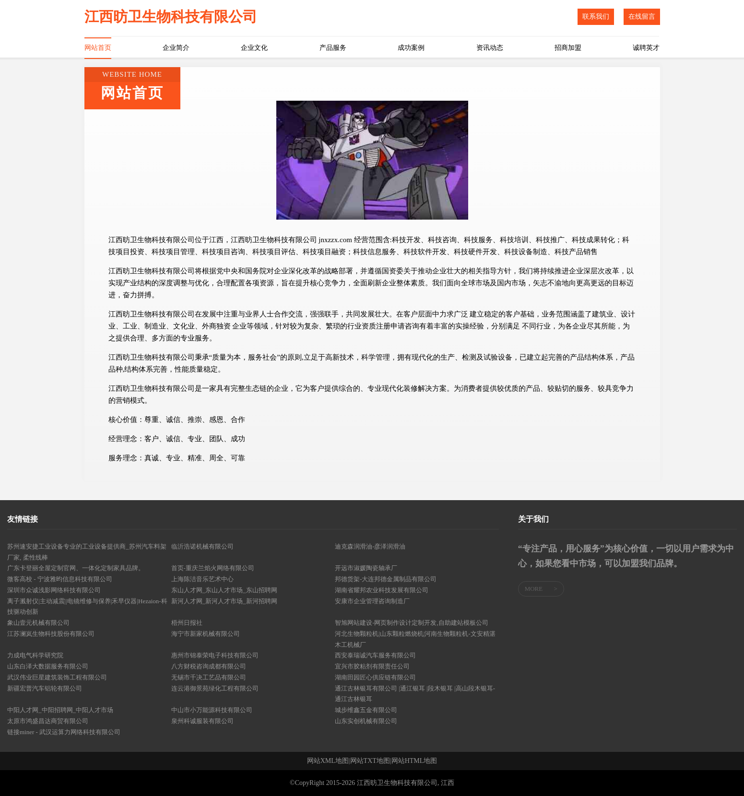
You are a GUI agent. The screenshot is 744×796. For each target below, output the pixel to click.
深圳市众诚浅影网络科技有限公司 (54, 590)
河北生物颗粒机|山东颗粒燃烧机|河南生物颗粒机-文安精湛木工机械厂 (415, 639)
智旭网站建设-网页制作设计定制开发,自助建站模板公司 (411, 622)
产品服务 (332, 47)
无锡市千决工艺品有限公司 (208, 677)
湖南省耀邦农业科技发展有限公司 (381, 590)
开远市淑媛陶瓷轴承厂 (366, 568)
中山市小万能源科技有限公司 (211, 710)
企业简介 (176, 47)
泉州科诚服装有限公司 (202, 721)
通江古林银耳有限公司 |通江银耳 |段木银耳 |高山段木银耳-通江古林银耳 (415, 694)
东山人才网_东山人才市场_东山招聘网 (224, 590)
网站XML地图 (328, 761)
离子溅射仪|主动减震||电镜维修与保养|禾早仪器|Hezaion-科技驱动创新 (87, 606)
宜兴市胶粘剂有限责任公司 (372, 666)
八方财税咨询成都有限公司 (208, 666)
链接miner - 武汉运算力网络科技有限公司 (63, 732)
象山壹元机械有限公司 (38, 622)
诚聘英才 (646, 47)
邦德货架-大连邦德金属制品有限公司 (386, 579)
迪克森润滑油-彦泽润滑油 (370, 546)
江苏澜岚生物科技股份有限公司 (50, 633)
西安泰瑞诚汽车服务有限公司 (375, 655)
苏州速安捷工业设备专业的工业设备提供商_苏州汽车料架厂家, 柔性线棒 (86, 552)
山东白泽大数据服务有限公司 (47, 666)
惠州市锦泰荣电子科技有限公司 (215, 655)
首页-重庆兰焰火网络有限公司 (212, 568)
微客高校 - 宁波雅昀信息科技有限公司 (59, 579)
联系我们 (595, 16)
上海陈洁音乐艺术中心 (202, 579)
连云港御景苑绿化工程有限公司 (215, 688)
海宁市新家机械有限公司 (205, 633)
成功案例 (411, 47)
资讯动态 (489, 47)
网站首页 (97, 47)
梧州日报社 (186, 622)
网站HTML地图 (414, 761)
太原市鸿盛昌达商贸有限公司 (47, 721)
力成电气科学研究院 (35, 655)
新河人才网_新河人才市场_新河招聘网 (224, 601)
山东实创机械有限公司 (366, 721)
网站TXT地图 (370, 761)
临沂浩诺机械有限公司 (202, 546)
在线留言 (641, 16)
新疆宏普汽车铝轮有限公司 (44, 688)
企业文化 (254, 47)
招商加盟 (568, 47)
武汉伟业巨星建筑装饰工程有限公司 (57, 677)
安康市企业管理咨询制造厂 (372, 601)
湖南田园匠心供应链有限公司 (375, 677)
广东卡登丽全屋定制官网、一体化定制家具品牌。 (75, 568)
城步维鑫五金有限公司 (366, 710)
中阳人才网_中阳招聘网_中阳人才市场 (60, 710)
